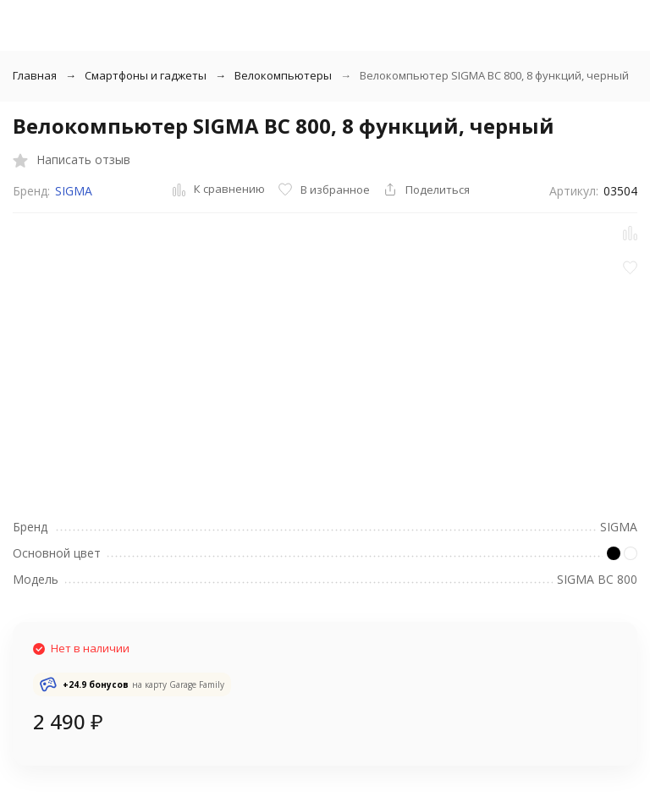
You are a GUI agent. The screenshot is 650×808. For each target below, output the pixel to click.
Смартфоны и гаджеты (146, 75)
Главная (35, 75)
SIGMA (73, 191)
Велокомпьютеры (283, 75)
